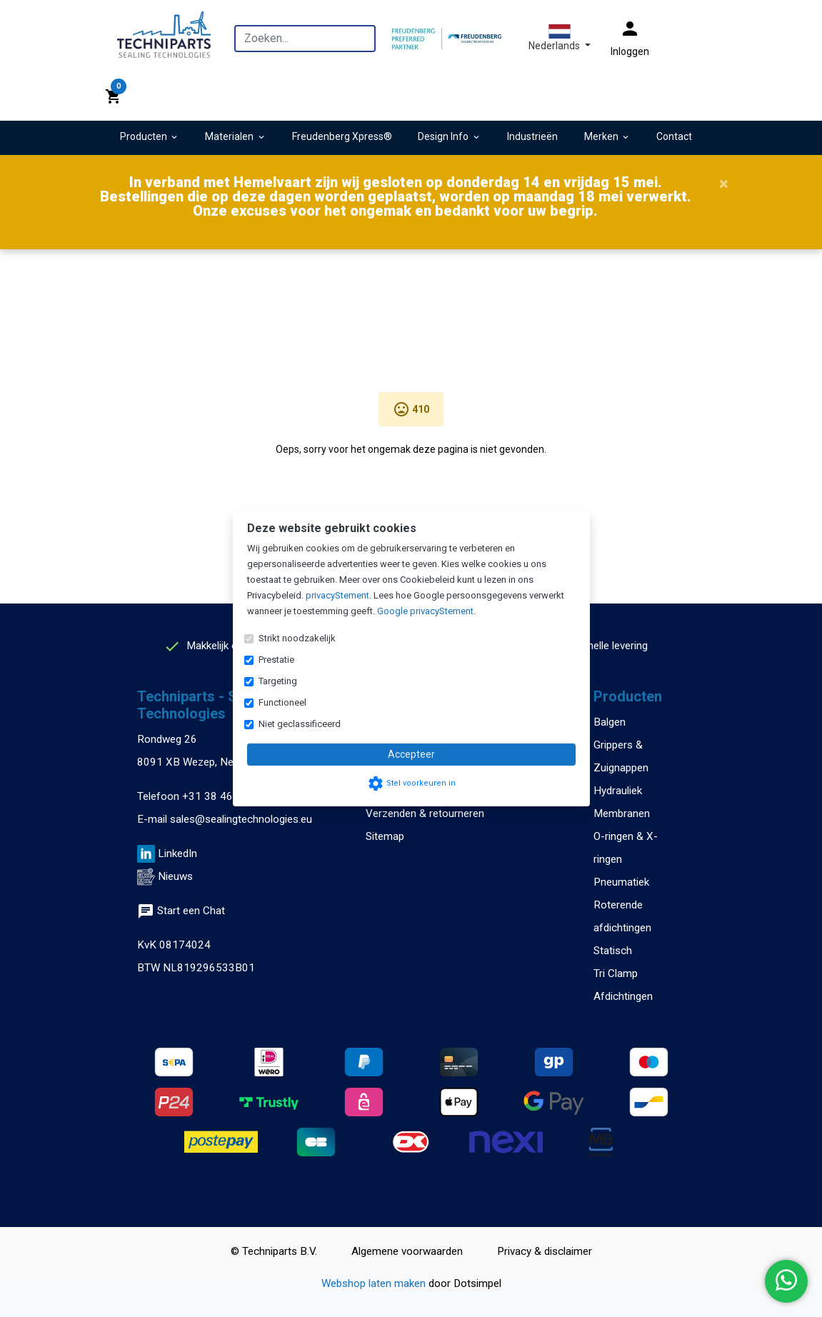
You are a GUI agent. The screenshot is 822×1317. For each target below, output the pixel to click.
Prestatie (276, 659)
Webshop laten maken (374, 1283)
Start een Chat (181, 910)
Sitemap (385, 836)
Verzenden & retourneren (425, 813)
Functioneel (282, 702)
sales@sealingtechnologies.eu (241, 819)
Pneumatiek (621, 882)
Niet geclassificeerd (300, 723)
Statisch (612, 950)
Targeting (278, 681)
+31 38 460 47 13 (226, 796)
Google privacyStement (425, 611)
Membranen (621, 813)
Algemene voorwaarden (407, 1251)
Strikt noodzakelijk (297, 638)
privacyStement (337, 595)
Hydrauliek (617, 790)
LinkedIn (177, 853)
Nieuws (175, 876)
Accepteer (411, 754)
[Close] (724, 183)
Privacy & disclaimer (544, 1251)
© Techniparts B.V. (274, 1251)
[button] (559, 38)
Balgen (609, 722)
